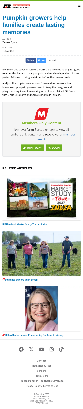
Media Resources (41, 365)
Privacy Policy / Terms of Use (41, 386)
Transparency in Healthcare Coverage (41, 380)
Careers (41, 370)
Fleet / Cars (41, 375)
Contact (41, 360)
